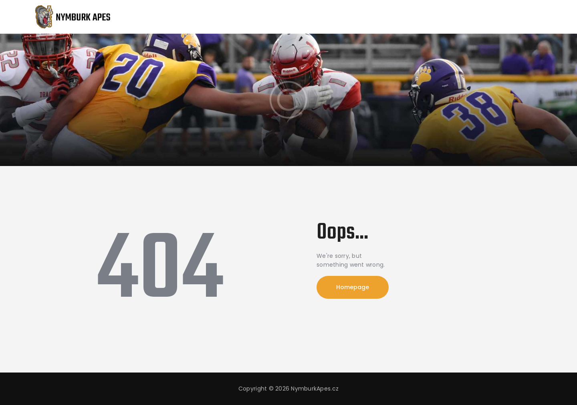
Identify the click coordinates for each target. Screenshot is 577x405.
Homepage (352, 287)
